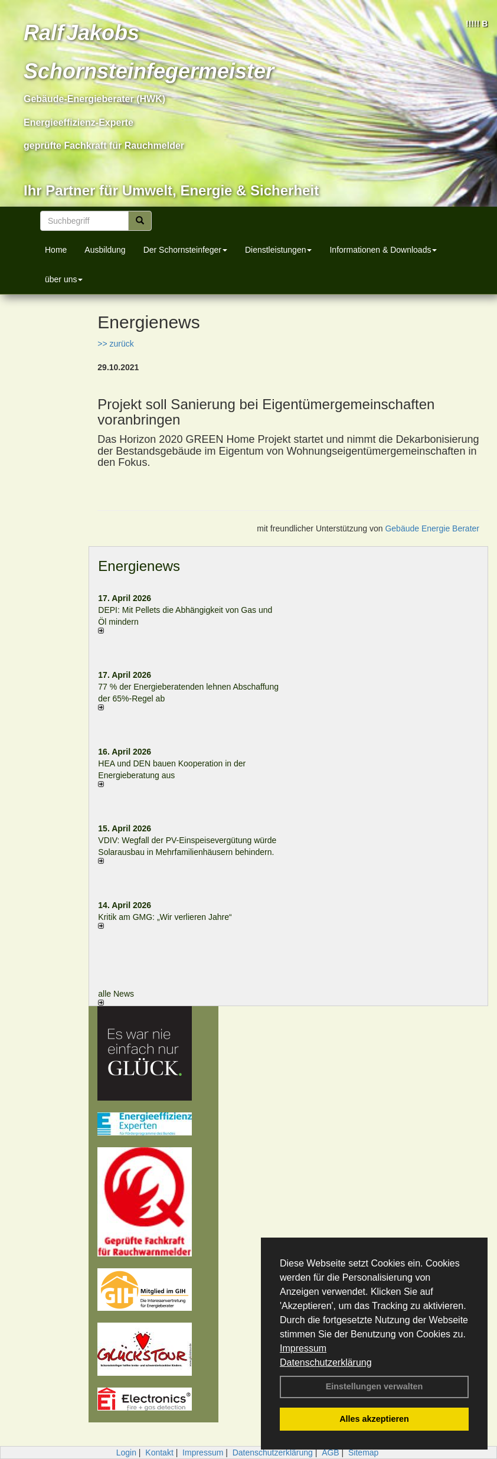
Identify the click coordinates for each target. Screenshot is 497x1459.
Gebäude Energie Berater (432, 528)
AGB (330, 1452)
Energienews (139, 566)
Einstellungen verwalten (374, 1386)
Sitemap (363, 1452)
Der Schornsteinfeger (185, 249)
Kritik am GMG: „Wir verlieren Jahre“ (164, 917)
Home (56, 249)
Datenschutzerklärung (326, 1362)
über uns (64, 279)
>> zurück (115, 343)
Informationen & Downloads (383, 249)
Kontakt (159, 1452)
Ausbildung (104, 249)
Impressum (303, 1348)
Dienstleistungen (278, 249)
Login (126, 1452)
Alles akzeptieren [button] (374, 1419)
